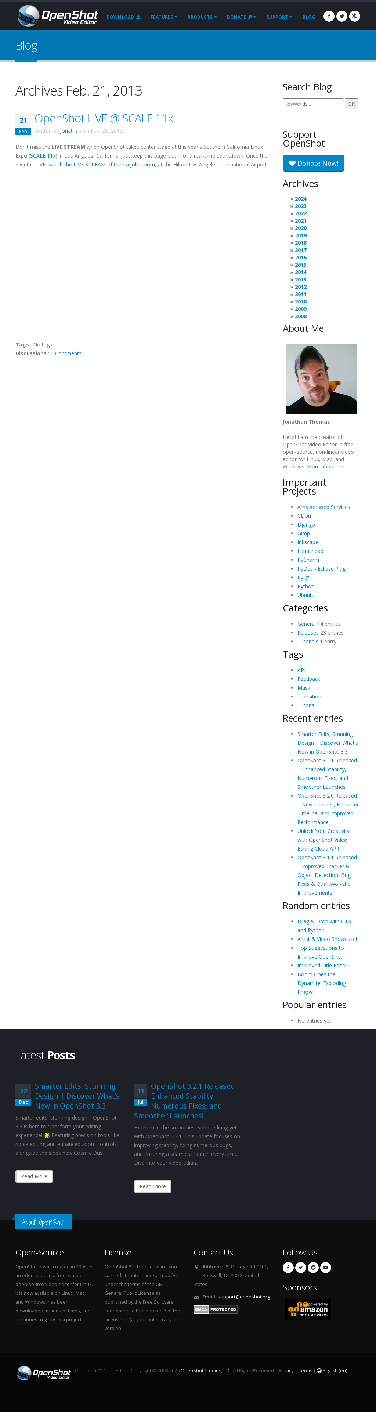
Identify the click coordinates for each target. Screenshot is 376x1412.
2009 (301, 308)
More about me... (327, 466)
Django (306, 524)
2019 (301, 235)
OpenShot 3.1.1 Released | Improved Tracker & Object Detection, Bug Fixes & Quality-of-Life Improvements (327, 875)
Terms (305, 1371)
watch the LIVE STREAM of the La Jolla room (101, 164)
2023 (301, 205)
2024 (301, 198)
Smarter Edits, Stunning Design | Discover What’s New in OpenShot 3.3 (327, 742)
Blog (309, 17)
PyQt (303, 577)
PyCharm (308, 559)
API (301, 670)
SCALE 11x (42, 155)
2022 (301, 213)
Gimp (303, 533)
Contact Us (213, 1252)
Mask (303, 687)
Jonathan (71, 130)
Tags (293, 654)
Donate (239, 17)
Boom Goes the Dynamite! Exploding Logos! (321, 983)
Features (162, 17)
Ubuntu (306, 595)
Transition (309, 696)
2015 (301, 264)
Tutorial (306, 705)
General (306, 623)
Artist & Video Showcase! (327, 938)
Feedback (308, 678)
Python (305, 586)
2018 (301, 242)
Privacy (286, 1371)
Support (277, 17)
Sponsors (300, 1287)
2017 (301, 250)
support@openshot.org (244, 1297)
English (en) (332, 1371)
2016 (301, 257)
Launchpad (310, 550)
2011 (301, 294)
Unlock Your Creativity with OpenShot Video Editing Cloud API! (323, 839)
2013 (301, 279)
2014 (301, 272)
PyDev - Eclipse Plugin (323, 568)
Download (123, 17)
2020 (301, 227)
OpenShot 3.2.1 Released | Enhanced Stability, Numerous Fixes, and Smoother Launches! (187, 1101)
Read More (34, 1176)
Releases (308, 632)
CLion (304, 515)
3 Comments (66, 353)
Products (200, 17)
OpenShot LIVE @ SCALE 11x (104, 118)
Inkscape (307, 542)
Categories (305, 607)
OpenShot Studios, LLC (206, 1371)
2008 (301, 316)
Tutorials (307, 641)
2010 (301, 301)
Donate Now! (313, 163)
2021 (301, 220)
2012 (301, 286)
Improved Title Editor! (322, 965)
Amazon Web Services (323, 506)
